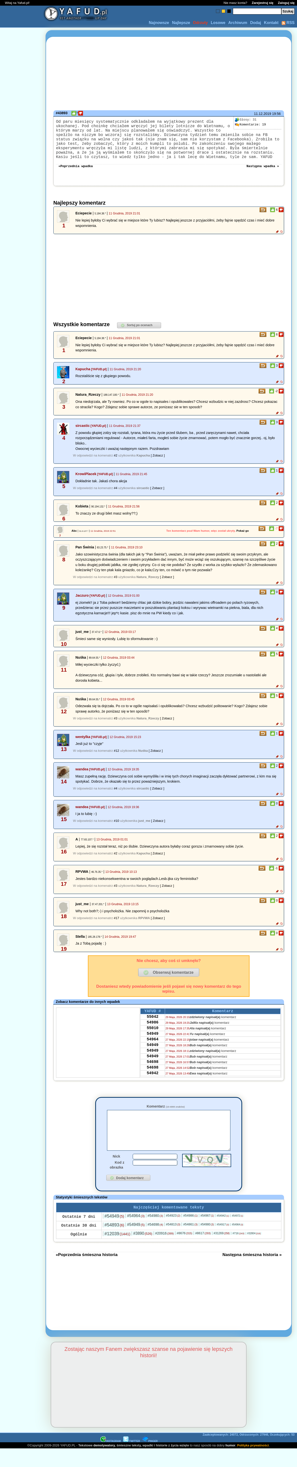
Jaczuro (82, 605)
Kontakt (271, 23)
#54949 (114, 1234)
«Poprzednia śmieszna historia (87, 1272)
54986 (152, 1034)
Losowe (218, 23)
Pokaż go (243, 540)
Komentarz (166, 1116)
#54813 (173, 1242)
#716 (238, 1251)
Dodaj (255, 23)
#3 (115, 587)
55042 (152, 1028)
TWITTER (131, 1459)
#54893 (114, 1243)
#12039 (117, 1251)
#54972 (237, 1234)
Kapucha (82, 379)
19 (250, 125)
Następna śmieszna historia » (252, 1272)
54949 (152, 1048)
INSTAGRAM (110, 1459)
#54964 (136, 1234)
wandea (81, 779)
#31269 (222, 1251)
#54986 (190, 1233)
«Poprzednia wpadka (76, 175)
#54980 (155, 1234)
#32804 (254, 1251)
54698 (152, 1081)
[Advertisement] (21, 733)
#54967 (207, 1233)
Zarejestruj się (262, 3)
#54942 (223, 1233)
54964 (152, 1054)
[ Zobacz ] (158, 465)
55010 (152, 1041)
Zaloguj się (286, 3)
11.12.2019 (262, 114)
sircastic (82, 435)
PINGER (150, 1459)
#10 (116, 830)
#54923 (173, 1233)
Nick (116, 1173)
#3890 (142, 1251)
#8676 (184, 1251)
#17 (116, 928)
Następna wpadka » (263, 175)
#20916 (164, 1251)
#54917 (223, 1242)
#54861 (190, 1242)
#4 (115, 498)
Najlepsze (181, 23)
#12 (116, 760)
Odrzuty (200, 23)
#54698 (155, 1243)
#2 (115, 465)
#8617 (203, 1251)
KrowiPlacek (85, 484)
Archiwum (237, 23)
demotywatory (104, 1463)
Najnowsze (159, 23)
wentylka (82, 747)
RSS (288, 23)
